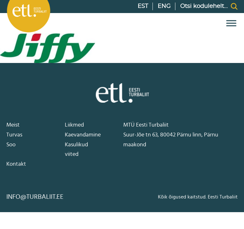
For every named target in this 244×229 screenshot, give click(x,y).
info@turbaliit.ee (35, 196)
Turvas (14, 135)
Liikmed (74, 125)
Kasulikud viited (76, 149)
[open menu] (230, 23)
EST (143, 6)
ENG (164, 6)
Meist (13, 125)
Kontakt (16, 164)
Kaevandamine (83, 135)
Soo (11, 145)
